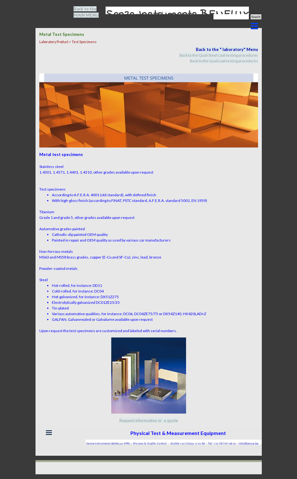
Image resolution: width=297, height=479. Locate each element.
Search (256, 17)
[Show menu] (254, 26)
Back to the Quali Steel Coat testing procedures (218, 55)
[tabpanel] (90, 12)
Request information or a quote (148, 420)
